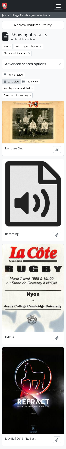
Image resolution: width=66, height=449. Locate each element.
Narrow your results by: (33, 25)
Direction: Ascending (16, 95)
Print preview (13, 74)
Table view (30, 81)
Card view (11, 81)
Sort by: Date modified (17, 88)
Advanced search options (25, 63)
